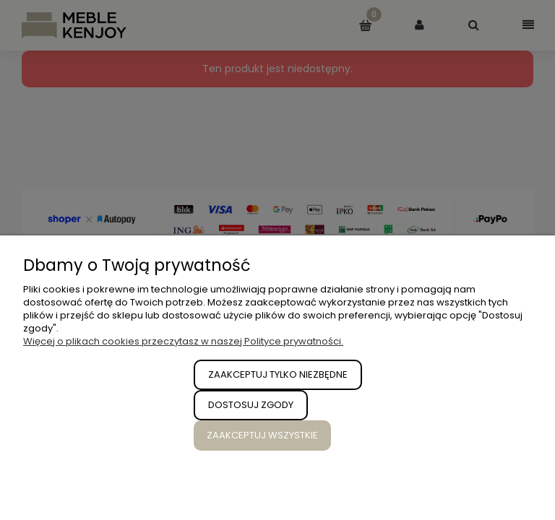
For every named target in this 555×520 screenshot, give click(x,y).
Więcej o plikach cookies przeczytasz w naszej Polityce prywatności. (183, 341)
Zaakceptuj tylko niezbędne (278, 374)
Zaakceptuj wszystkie (262, 435)
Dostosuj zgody (250, 405)
